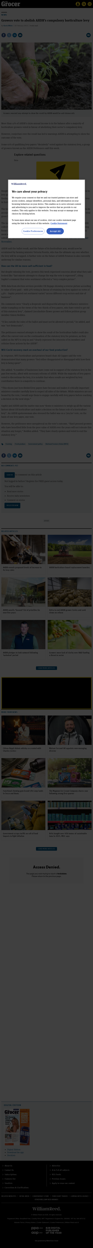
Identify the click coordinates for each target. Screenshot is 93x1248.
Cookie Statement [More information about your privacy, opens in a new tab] (58, 223)
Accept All (55, 231)
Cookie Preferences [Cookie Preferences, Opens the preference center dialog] (33, 231)
